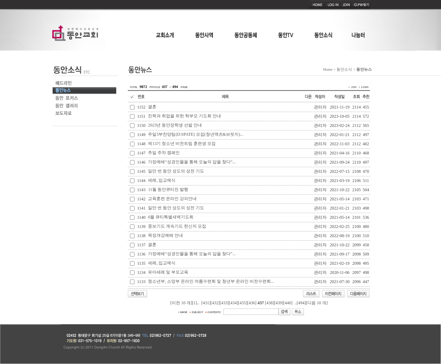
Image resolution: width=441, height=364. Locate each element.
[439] (278, 302)
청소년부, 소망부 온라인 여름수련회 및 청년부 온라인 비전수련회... (211, 281)
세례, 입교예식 (161, 180)
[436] (251, 302)
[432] (215, 302)
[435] (242, 302)
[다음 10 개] (317, 302)
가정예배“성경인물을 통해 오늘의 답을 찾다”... (192, 161)
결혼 (152, 106)
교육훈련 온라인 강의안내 (172, 198)
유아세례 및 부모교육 (168, 272)
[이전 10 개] (181, 302)
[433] (224, 302)
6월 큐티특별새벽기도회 (170, 217)
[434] (233, 302)
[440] (287, 302)
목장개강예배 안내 (165, 235)
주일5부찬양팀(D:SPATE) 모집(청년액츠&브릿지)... (195, 134)
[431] (205, 302)
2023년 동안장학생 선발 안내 (175, 125)
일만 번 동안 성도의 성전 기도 (176, 171)
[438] (269, 302)
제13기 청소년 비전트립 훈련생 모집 (182, 143)
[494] (301, 302)
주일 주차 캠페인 (164, 152)
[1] (194, 302)
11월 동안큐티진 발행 (168, 189)
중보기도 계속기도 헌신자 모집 (177, 226)
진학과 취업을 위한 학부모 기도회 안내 (184, 115)
